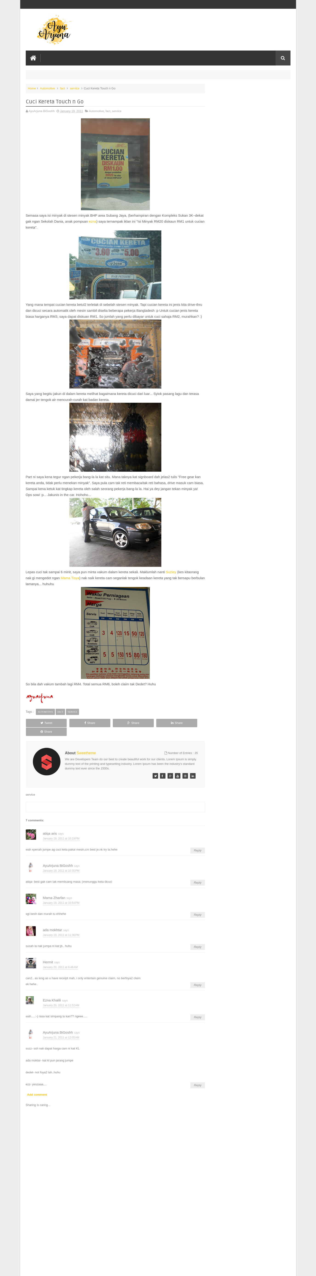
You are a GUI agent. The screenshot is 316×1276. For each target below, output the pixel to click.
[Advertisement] (113, 1238)
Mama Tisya (70, 584)
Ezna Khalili (52, 997)
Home (32, 88)
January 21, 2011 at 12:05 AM (61, 1034)
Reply (193, 847)
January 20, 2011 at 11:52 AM (61, 1002)
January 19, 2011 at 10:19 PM (61, 835)
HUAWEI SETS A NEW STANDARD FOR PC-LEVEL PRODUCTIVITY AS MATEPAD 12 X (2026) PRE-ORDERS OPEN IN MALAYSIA (246, 99)
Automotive (47, 88)
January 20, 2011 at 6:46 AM (60, 964)
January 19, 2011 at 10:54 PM (61, 900)
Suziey (171, 578)
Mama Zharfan (54, 895)
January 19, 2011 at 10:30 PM (61, 867)
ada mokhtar (52, 927)
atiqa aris (50, 830)
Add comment (37, 1091)
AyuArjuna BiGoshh (58, 863)
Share (77, 728)
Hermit (48, 959)
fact (62, 88)
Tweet (42, 728)
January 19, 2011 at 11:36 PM (61, 932)
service (75, 88)
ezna (108, 221)
